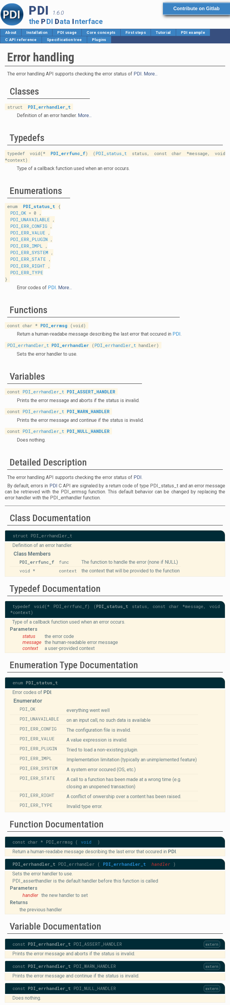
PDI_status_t (111, 153)
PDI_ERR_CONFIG (28, 226)
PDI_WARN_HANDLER (88, 411)
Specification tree (64, 39)
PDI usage (67, 32)
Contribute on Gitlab (196, 8)
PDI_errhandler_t (49, 107)
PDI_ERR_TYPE (26, 272)
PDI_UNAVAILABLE (30, 219)
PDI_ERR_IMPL (26, 246)
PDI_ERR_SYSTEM (29, 252)
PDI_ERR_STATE (28, 259)
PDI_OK (18, 213)
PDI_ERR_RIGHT (27, 266)
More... (151, 74)
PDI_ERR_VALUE (27, 233)
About (10, 32)
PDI (138, 74)
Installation (37, 32)
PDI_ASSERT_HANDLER (91, 392)
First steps (135, 32)
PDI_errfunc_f (68, 153)
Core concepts (101, 32)
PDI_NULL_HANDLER (88, 431)
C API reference (21, 39)
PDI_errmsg (53, 325)
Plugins (99, 39)
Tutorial (163, 32)
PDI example (193, 32)
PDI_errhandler (70, 345)
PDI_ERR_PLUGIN (29, 239)
